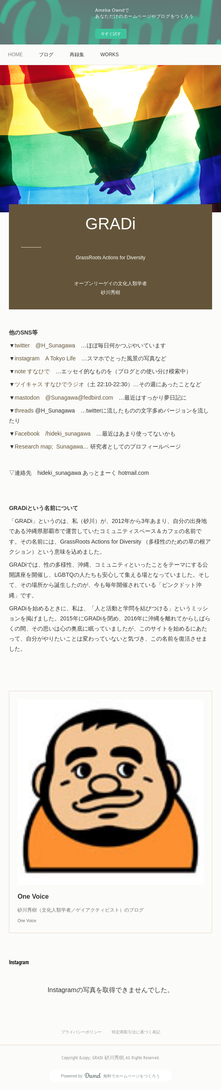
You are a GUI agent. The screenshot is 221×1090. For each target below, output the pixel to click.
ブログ (46, 54)
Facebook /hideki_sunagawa (53, 433)
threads (24, 410)
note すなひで (32, 371)
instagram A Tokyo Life (45, 358)
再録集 (77, 54)
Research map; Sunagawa (49, 446)
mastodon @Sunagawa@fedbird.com (64, 397)
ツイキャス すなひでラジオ (49, 384)
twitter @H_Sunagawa (45, 345)
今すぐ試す (111, 34)
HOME (15, 54)
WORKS (109, 54)
